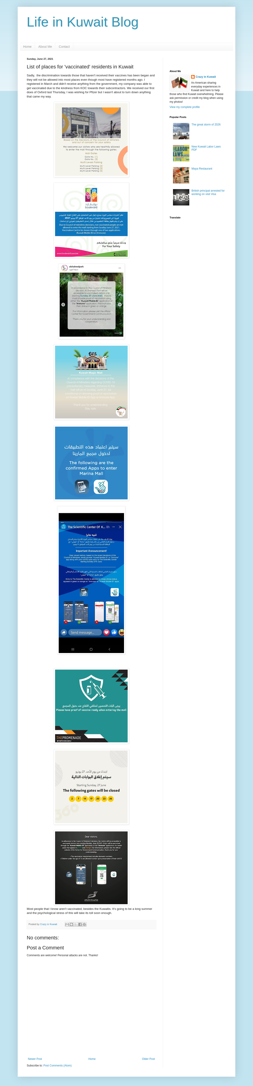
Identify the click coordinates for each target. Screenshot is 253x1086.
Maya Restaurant (202, 168)
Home (27, 46)
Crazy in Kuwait (206, 76)
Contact (64, 46)
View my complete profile (185, 107)
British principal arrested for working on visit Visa (208, 192)
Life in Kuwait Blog (83, 22)
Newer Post (35, 1059)
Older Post (148, 1059)
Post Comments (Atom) (57, 1065)
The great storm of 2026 (206, 124)
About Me (45, 46)
